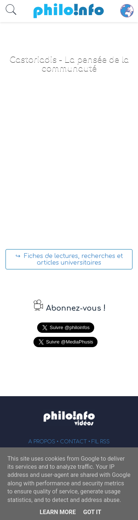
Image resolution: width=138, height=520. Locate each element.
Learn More (58, 512)
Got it (92, 512)
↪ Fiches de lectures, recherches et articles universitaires (69, 259)
